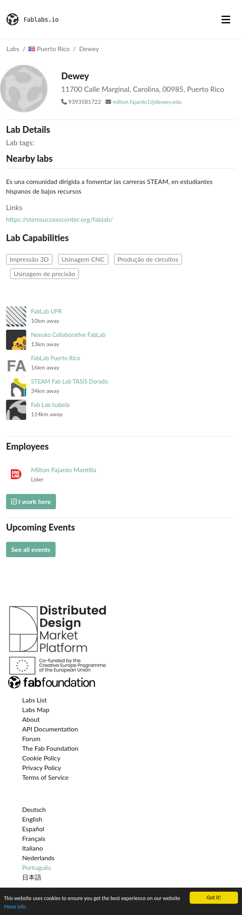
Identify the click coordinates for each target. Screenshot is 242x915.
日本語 (31, 877)
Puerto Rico (49, 48)
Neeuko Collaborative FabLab (68, 334)
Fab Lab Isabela (50, 404)
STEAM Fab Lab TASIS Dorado (69, 381)
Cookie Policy (41, 758)
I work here (31, 501)
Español (33, 828)
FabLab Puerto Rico (55, 358)
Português (36, 867)
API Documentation (50, 729)
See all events (30, 549)
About (31, 719)
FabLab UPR (46, 311)
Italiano (32, 848)
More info (15, 906)
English (32, 819)
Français (33, 838)
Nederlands (38, 857)
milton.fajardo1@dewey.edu (147, 101)
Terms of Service (45, 777)
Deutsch (34, 809)
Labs (12, 48)
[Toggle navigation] (226, 19)
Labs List (34, 700)
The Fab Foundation (50, 748)
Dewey (89, 48)
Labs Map (36, 709)
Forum (31, 738)
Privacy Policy (41, 767)
